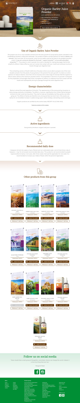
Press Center (61, 383)
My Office (15, 389)
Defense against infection (29, 391)
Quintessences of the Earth (29, 399)
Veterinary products (46, 395)
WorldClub (7, 386)
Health (14, 383)
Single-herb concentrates (29, 389)
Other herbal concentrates (29, 390)
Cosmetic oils (45, 394)
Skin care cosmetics (46, 391)
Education (15, 385)
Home (6, 382)
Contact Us (61, 389)
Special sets (44, 397)
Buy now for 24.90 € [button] (50, 28)
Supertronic (15, 386)
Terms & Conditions (63, 387)
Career (6, 387)
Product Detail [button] (17, 221)
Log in (60, 385)
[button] (17, 196)
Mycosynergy (27, 387)
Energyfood (26, 398)
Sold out (18, 305)
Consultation (15, 387)
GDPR (60, 388)
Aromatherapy (45, 383)
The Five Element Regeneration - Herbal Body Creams (31, 386)
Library (14, 382)
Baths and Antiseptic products (48, 385)
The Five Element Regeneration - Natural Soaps (49, 387)
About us (7, 383)
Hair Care (44, 389)
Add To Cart (18, 218)
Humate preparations (28, 393)
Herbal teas (44, 382)
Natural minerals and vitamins (30, 395)
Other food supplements (29, 394)
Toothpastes (44, 390)
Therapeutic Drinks (28, 401)
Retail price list (62, 382)
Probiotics (26, 397)
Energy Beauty (45, 393)
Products (7, 385)
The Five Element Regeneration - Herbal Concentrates (31, 383)
